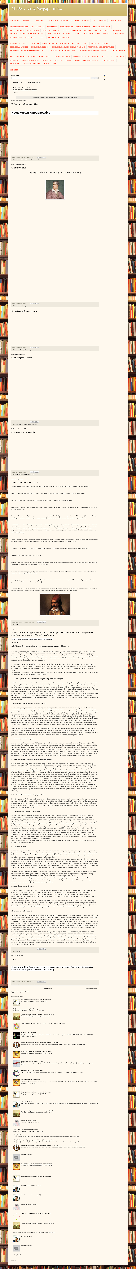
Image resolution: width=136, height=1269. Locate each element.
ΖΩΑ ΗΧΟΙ (85, 20)
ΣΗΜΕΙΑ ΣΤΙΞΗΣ (118, 34)
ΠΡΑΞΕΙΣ (105, 43)
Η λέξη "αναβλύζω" (18, 1135)
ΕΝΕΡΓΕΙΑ (64, 20)
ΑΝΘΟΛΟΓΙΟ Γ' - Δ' (37, 27)
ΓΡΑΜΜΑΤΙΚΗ (38, 20)
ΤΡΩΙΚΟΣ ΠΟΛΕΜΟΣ (50, 63)
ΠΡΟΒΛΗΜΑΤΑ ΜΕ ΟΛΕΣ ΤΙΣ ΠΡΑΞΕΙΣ (101, 47)
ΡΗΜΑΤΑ (106, 34)
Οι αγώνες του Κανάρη (21, 357)
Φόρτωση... (14, 1260)
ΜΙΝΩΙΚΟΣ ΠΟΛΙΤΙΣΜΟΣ (30, 60)
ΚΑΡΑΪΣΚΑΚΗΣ (30, 474)
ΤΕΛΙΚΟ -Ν (41, 37)
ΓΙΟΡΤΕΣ (15, 92)
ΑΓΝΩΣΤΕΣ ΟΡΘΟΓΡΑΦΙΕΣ (19, 27)
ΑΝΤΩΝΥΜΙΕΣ (52, 27)
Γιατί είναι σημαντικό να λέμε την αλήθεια (32, 1195)
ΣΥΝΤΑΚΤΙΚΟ (30, 37)
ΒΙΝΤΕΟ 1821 (22, 160)
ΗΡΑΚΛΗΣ (95, 57)
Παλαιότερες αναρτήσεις (91, 988)
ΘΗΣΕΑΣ (105, 57)
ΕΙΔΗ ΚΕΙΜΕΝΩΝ (33, 30)
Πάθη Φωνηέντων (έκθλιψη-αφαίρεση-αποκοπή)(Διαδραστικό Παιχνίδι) (39, 1042)
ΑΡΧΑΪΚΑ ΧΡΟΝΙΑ (45, 57)
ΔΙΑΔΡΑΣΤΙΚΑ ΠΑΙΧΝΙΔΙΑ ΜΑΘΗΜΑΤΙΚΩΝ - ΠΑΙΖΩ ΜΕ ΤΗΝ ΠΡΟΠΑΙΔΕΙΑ (43, 1023)
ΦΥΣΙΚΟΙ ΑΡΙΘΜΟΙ (119, 50)
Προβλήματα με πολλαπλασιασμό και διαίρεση (25, 1009)
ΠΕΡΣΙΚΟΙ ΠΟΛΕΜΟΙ (108, 60)
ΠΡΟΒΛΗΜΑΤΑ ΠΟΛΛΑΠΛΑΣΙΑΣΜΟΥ (63, 50)
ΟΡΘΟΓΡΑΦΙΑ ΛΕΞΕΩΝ (36, 34)
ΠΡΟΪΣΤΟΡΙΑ (14, 63)
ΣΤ (24, 951)
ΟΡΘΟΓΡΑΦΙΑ (118, 30)
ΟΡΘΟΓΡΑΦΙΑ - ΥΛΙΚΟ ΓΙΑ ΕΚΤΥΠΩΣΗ (32, 1070)
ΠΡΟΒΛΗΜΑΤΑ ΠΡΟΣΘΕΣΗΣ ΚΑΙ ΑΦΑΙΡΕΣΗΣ (94, 50)
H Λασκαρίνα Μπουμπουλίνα (24, 104)
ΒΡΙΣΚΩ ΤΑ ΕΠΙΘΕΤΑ (83, 27)
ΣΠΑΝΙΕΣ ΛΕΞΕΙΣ (16, 37)
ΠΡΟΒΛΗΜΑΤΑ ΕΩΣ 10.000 (40, 47)
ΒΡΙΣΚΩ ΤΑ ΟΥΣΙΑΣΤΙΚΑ (101, 27)
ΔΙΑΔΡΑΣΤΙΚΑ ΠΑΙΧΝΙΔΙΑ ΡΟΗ (22, 88)
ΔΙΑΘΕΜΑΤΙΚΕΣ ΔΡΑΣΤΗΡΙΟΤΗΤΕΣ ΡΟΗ (25, 90)
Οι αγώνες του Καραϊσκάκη (23, 432)
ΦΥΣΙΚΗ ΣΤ (14, 70)
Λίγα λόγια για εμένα (26, 1101)
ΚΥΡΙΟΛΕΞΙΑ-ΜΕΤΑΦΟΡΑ (72, 30)
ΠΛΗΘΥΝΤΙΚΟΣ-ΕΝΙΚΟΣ (92, 34)
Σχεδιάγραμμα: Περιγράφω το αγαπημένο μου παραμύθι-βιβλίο (37, 1014)
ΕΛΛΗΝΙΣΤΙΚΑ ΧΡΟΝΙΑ (81, 57)
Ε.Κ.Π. (86, 43)
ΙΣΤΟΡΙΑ (21, 951)
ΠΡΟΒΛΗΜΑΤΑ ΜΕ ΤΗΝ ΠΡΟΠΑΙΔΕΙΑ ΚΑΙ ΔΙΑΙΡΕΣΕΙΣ (28, 50)
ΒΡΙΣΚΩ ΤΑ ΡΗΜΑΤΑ (17, 30)
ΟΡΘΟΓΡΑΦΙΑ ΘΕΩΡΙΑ (17, 34)
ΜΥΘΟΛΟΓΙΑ (47, 60)
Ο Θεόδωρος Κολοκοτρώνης (24, 311)
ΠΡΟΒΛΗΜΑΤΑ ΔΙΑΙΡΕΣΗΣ (19, 47)
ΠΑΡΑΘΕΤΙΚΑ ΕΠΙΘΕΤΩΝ (71, 34)
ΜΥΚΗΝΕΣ (58, 60)
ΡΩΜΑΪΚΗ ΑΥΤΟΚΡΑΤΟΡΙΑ (31, 63)
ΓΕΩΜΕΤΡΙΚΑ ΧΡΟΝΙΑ (62, 57)
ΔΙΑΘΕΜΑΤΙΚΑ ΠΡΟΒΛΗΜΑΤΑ (70, 43)
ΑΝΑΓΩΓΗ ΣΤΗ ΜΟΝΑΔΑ (18, 43)
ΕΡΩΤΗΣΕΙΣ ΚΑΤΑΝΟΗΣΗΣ (51, 30)
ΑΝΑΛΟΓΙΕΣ (35, 43)
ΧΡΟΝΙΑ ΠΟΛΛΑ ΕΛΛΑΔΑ (24, 482)
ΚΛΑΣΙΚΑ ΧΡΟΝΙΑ (117, 57)
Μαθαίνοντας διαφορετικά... (36, 8)
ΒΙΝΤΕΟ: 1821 (14, 20)
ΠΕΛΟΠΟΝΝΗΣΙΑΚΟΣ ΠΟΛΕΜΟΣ (86, 60)
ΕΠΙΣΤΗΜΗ (75, 20)
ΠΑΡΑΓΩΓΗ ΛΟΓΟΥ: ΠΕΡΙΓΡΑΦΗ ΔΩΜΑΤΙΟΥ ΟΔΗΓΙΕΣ (37, 1051)
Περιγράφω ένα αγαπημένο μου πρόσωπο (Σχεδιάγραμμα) (36, 999)
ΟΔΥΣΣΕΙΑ (68, 60)
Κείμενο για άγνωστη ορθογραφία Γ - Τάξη (32, 1061)
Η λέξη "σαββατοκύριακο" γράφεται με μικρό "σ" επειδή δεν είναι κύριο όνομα (33, 1140)
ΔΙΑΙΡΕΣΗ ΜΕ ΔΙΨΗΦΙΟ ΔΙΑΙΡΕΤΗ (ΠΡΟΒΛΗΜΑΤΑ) (36, 1213)
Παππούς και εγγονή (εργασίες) (29, 1120)
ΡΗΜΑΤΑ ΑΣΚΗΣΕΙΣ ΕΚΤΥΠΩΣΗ (30, 1080)
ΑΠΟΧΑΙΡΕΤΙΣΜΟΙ (66, 27)
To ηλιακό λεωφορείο (26, 1154)
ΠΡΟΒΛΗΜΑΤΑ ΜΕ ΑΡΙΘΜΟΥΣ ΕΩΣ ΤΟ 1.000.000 (68, 47)
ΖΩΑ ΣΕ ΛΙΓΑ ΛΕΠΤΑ (99, 20)
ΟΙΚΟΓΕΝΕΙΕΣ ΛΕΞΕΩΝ (102, 30)
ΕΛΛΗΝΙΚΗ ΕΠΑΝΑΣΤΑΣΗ (26, 984)
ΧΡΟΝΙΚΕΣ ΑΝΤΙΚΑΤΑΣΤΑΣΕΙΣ (58, 37)
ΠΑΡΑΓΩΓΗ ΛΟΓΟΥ (53, 34)
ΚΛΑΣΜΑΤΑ (95, 43)
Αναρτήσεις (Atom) (23, 992)
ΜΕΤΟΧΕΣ (87, 30)
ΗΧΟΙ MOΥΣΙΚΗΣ (115, 20)
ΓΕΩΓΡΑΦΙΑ (26, 20)
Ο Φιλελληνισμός (19, 168)
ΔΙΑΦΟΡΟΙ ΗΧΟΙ (52, 20)
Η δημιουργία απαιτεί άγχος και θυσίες (31, 1185)
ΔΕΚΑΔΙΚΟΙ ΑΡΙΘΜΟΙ (49, 43)
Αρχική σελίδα (48, 988)
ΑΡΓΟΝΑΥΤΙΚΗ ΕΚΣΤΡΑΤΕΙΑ (26, 57)
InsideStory (14, 642)
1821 (11, 57)
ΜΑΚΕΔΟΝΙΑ (14, 60)
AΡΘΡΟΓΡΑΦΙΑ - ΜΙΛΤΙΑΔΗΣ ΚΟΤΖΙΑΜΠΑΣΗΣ (27, 83)
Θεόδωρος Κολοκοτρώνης (25, 350)
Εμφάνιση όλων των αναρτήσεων (66, 97)
